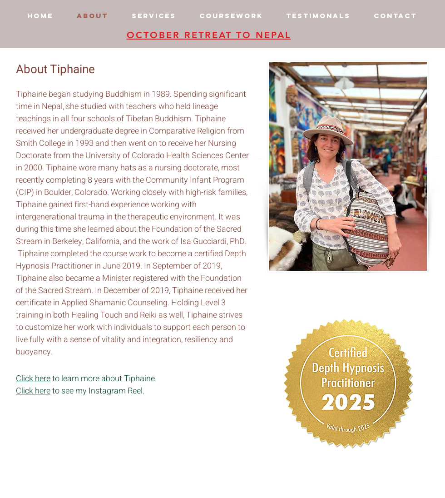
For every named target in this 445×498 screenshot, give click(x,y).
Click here (33, 379)
